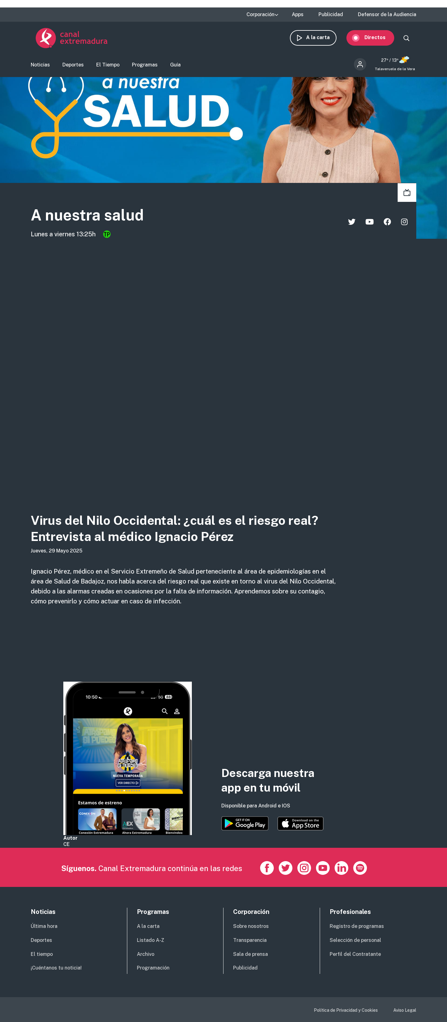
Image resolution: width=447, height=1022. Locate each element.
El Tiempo (108, 67)
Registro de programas (357, 926)
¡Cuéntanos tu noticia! (56, 968)
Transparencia (250, 940)
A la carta (323, 40)
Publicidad (330, 14)
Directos (380, 40)
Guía (175, 67)
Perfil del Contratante (355, 954)
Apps (298, 14)
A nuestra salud (100, 218)
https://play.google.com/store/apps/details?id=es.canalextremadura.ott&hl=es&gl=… (245, 823)
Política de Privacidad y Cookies (346, 1010)
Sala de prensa (250, 954)
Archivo (145, 954)
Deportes (73, 67)
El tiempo (42, 954)
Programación (153, 968)
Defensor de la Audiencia (387, 14)
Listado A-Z (150, 940)
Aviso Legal (404, 1010)
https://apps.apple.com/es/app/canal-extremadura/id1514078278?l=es (300, 823)
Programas (145, 67)
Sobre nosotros (251, 926)
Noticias (40, 67)
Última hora (44, 926)
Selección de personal (355, 940)
